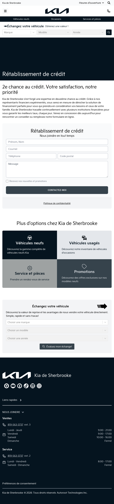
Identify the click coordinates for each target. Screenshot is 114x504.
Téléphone (14, 156)
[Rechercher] (109, 3)
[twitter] (6, 385)
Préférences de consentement (19, 483)
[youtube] (13, 385)
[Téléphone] (109, 11)
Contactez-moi (57, 190)
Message (13, 164)
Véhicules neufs (21, 19)
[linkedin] (32, 385)
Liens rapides (9, 400)
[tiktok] (26, 385)
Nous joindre (11, 412)
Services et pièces (92, 19)
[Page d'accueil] (16, 375)
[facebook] (19, 385)
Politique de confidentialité (57, 203)
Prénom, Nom (16, 141)
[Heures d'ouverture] (91, 3)
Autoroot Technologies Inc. (72, 492)
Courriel (12, 149)
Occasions (56, 19)
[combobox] (4, 32)
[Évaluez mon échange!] (109, 32)
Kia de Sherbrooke (11, 2)
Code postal (66, 156)
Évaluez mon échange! (57, 346)
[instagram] (39, 385)
